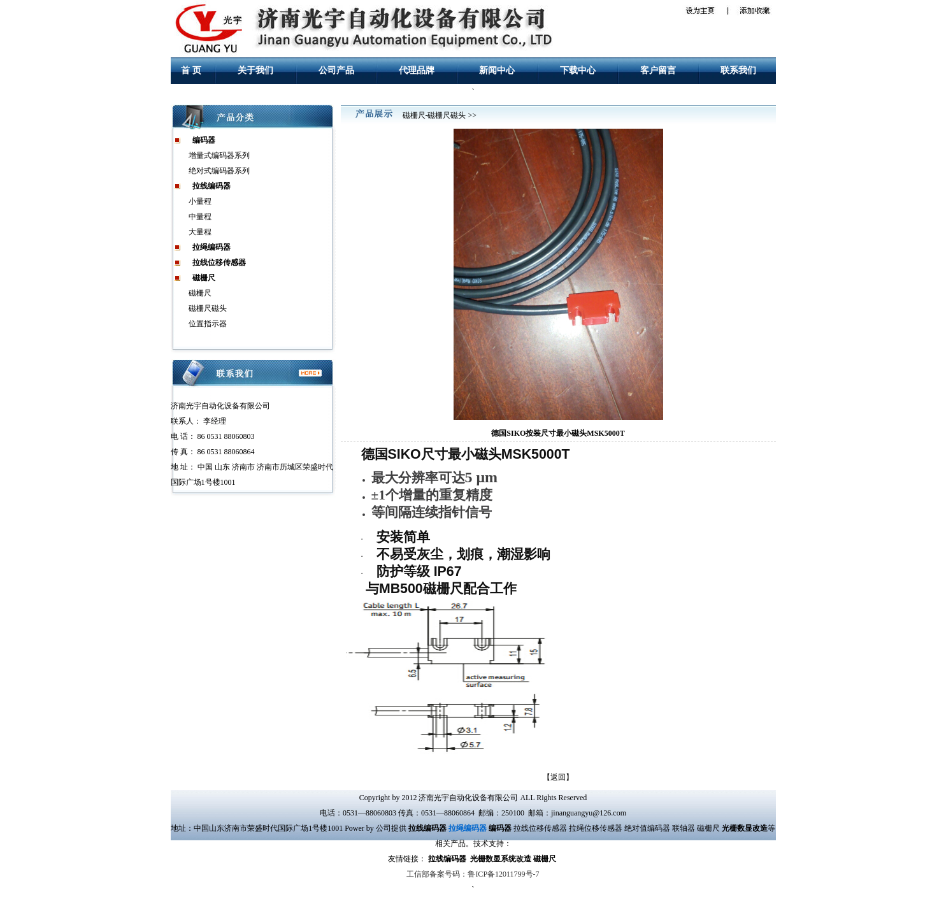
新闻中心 (497, 70)
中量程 (200, 216)
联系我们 (738, 70)
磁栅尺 (200, 293)
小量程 (200, 201)
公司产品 (336, 70)
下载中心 (578, 70)
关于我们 (255, 70)
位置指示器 (208, 323)
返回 (558, 777)
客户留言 (658, 70)
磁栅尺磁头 (208, 308)
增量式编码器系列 (219, 155)
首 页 (191, 70)
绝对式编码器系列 (219, 170)
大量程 (200, 231)
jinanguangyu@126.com (588, 812)
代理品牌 (416, 70)
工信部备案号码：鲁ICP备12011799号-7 (472, 874)
